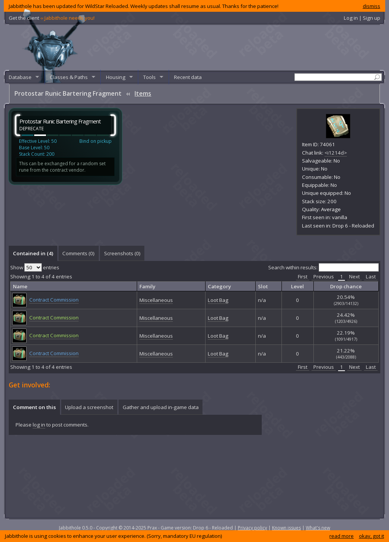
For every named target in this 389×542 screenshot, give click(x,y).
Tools (149, 77)
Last (371, 276)
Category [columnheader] (219, 286)
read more (341, 536)
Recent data (188, 77)
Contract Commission (54, 299)
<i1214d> (335, 152)
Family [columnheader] (147, 286)
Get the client (52, 17)
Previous (323, 276)
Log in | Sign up (362, 17)
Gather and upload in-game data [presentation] (161, 407)
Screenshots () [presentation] (122, 253)
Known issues (286, 528)
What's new (318, 528)
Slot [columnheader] (263, 286)
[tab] (33, 253)
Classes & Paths (69, 77)
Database (20, 77)
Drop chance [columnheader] (346, 286)
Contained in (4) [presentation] (33, 253)
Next (354, 276)
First (302, 276)
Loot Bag (218, 300)
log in (39, 424)
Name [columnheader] (20, 286)
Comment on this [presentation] (34, 407)
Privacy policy (252, 528)
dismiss (371, 6)
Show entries (34, 267)
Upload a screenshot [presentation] (89, 407)
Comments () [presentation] (78, 253)
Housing (115, 77)
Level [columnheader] (297, 286)
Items (142, 93)
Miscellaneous (156, 300)
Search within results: (323, 267)
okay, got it (371, 536)
